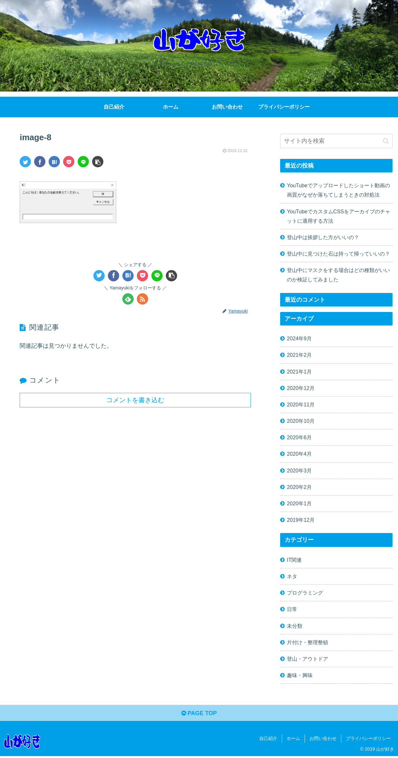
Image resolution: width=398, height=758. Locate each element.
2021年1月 (299, 371)
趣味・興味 (300, 675)
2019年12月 (301, 520)
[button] (386, 141)
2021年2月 (299, 355)
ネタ (292, 576)
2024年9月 (299, 338)
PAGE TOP (199, 713)
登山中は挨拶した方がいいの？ (323, 237)
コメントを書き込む (135, 399)
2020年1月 (299, 503)
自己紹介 (268, 738)
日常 (292, 609)
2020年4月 (299, 454)
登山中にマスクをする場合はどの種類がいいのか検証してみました (338, 274)
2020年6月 (299, 437)
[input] (336, 141)
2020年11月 (301, 404)
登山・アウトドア (307, 659)
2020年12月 (301, 388)
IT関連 (294, 560)
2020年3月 (299, 470)
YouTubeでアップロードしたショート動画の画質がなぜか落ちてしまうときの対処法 (338, 190)
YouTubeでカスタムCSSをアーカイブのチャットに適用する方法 (338, 216)
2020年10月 (301, 421)
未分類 (294, 626)
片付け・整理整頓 (307, 642)
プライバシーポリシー (368, 738)
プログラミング (305, 593)
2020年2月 (299, 487)
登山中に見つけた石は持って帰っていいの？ (338, 254)
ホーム (293, 738)
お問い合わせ (322, 738)
